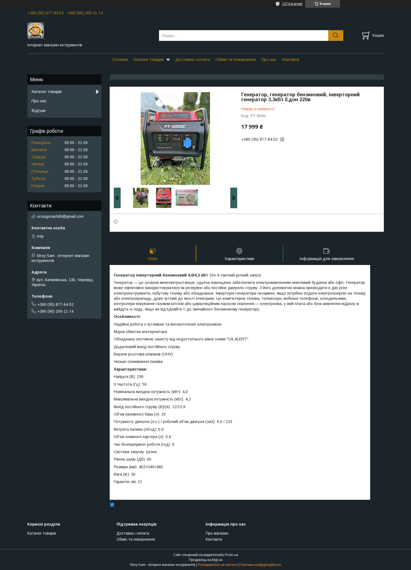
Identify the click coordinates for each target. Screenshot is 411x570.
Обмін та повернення (236, 59)
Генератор (124, 275)
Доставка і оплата (192, 59)
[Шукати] (335, 35)
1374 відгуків (292, 4)
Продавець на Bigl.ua (205, 560)
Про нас (268, 59)
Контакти (290, 59)
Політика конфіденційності (260, 565)
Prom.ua (231, 555)
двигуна (142, 422)
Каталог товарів (149, 59)
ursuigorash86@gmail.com (60, 216)
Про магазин (217, 533)
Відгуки (39, 110)
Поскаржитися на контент (217, 565)
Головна (120, 59)
